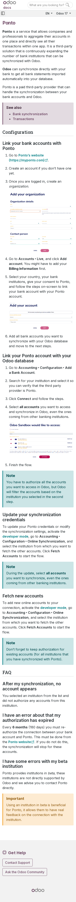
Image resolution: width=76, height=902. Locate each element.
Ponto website (19, 742)
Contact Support (17, 863)
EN (48, 13)
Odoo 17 (62, 13)
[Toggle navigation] (3, 13)
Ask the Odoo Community (24, 872)
